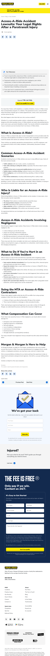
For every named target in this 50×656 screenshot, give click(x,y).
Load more (9, 468)
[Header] (8, 4)
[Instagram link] (18, 624)
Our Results (8, 599)
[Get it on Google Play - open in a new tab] (19, 629)
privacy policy (38, 550)
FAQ (26, 602)
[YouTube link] (14, 624)
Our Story (27, 594)
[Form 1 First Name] (15, 510)
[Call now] (42, 4)
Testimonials (28, 607)
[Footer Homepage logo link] (25, 573)
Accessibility (28, 611)
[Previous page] (13, 387)
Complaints (8, 613)
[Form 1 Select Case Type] (25, 526)
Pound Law (28, 613)
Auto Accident (12, 16)
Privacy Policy (26, 443)
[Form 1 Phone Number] (15, 516)
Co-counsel (28, 616)
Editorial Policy (9, 618)
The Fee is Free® (29, 597)
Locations (7, 594)
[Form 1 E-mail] (25, 521)
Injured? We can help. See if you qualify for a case (15, 10)
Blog (6, 16)
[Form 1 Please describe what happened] (25, 534)
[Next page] (37, 387)
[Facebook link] (10, 624)
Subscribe (25, 439)
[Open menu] (47, 4)
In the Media (28, 604)
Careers (7, 604)
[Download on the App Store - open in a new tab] (9, 629)
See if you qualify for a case (25, 108)
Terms (24, 550)
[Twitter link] (6, 624)
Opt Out (7, 616)
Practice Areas (9, 597)
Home (2, 16)
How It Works (8, 602)
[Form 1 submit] (25, 555)
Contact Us (8, 607)
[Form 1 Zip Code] (35, 516)
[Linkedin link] (23, 624)
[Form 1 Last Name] (35, 510)
